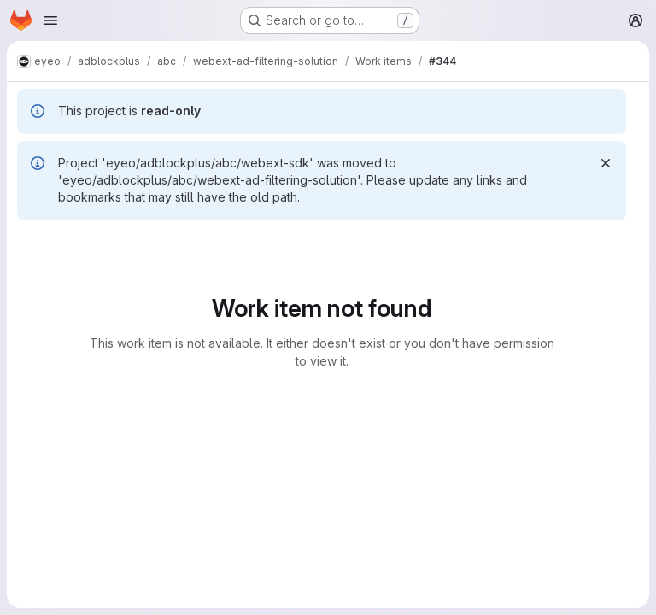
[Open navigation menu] (50, 20)
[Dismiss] (605, 163)
